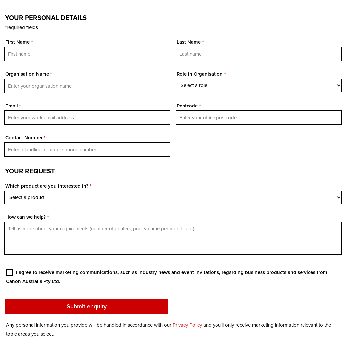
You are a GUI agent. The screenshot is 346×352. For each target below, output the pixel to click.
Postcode (189, 105)
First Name (19, 42)
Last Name (190, 42)
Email (13, 105)
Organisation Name (28, 74)
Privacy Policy (187, 325)
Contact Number (25, 137)
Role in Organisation (201, 74)
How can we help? (27, 217)
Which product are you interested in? (48, 186)
